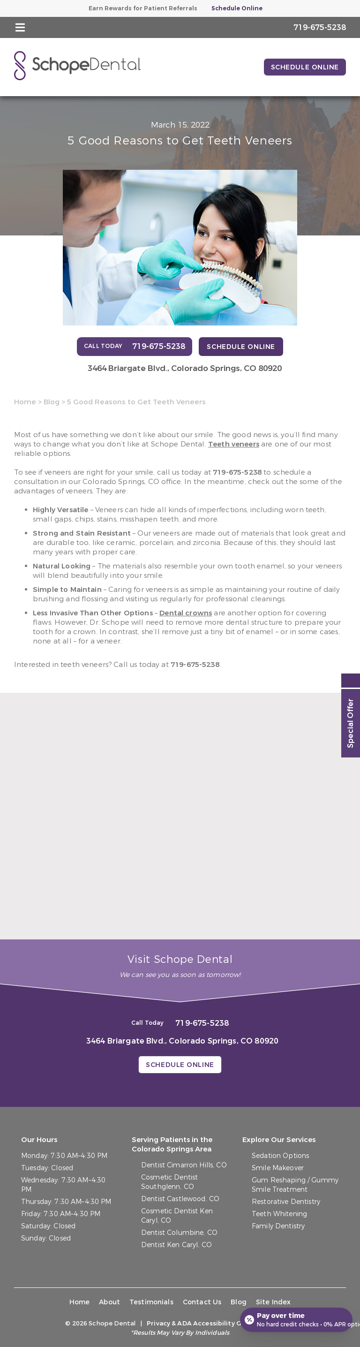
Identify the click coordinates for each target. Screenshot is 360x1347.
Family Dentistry (278, 1226)
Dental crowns (185, 613)
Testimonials (151, 1302)
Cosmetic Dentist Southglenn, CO (169, 1182)
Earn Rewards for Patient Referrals (143, 8)
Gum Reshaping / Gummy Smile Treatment (295, 1185)
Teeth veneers (233, 444)
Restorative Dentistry (286, 1201)
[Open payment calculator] (296, 1320)
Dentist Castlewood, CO (180, 1199)
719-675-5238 (237, 472)
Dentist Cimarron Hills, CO (184, 1165)
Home (25, 402)
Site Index (273, 1302)
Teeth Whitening (279, 1214)
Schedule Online (236, 8)
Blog (52, 402)
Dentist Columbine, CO (179, 1232)
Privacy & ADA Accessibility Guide (201, 1323)
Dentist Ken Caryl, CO (176, 1245)
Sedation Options (280, 1155)
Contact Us (202, 1302)
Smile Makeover (278, 1168)
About (109, 1302)
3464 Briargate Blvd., (185, 368)
